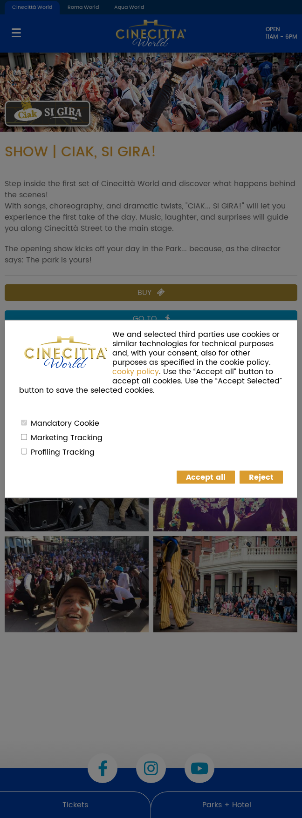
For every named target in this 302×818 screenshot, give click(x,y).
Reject (261, 477)
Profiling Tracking (63, 452)
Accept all (206, 477)
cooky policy (135, 372)
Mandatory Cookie (65, 423)
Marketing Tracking (67, 438)
